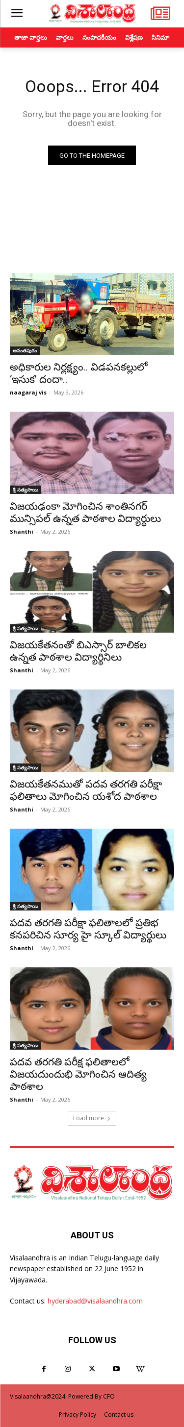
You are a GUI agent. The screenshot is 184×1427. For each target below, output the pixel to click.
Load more (92, 1118)
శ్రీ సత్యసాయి (25, 489)
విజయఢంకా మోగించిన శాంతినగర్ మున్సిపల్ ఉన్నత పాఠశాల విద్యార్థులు (85, 512)
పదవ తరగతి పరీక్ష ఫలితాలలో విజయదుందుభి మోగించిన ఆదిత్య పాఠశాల (78, 1074)
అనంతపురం (25, 350)
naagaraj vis (28, 392)
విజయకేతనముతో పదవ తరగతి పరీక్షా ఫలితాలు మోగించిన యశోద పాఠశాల (86, 790)
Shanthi (21, 531)
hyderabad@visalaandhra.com (95, 1300)
